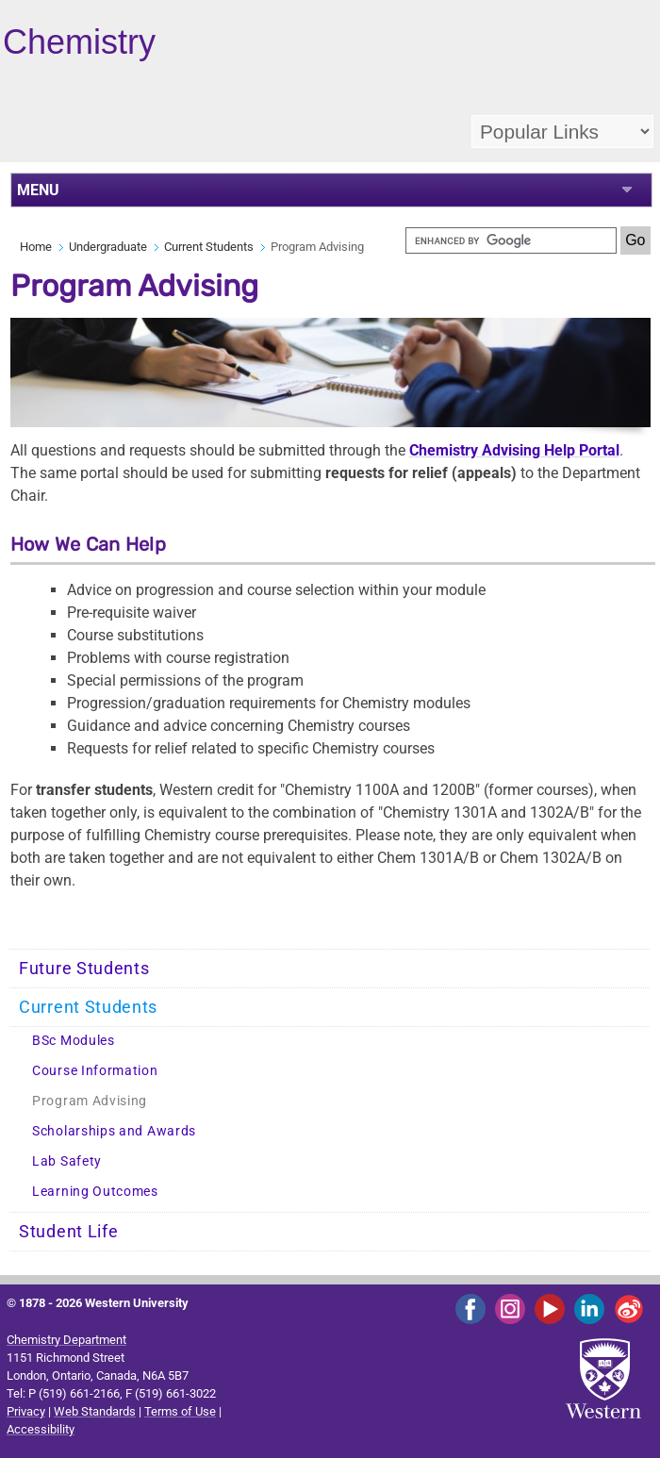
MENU (38, 190)
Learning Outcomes (95, 1192)
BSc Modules (73, 1041)
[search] (511, 240)
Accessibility (40, 1429)
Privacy (26, 1411)
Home (36, 247)
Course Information (95, 1071)
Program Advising (89, 1101)
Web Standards (95, 1411)
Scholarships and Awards (114, 1131)
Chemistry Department (66, 1340)
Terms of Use (180, 1411)
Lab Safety (67, 1161)
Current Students (209, 247)
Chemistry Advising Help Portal (514, 450)
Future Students (84, 968)
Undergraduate (108, 247)
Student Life (68, 1231)
